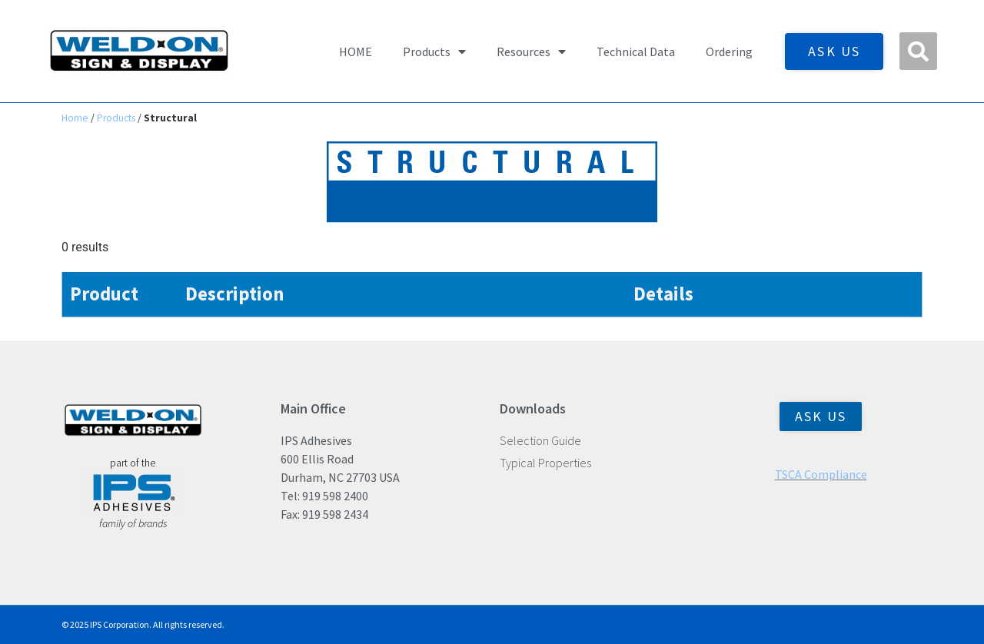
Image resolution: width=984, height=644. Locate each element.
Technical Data (636, 51)
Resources (531, 51)
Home (75, 117)
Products (434, 51)
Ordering (729, 51)
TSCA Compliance (821, 474)
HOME (355, 51)
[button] (918, 51)
